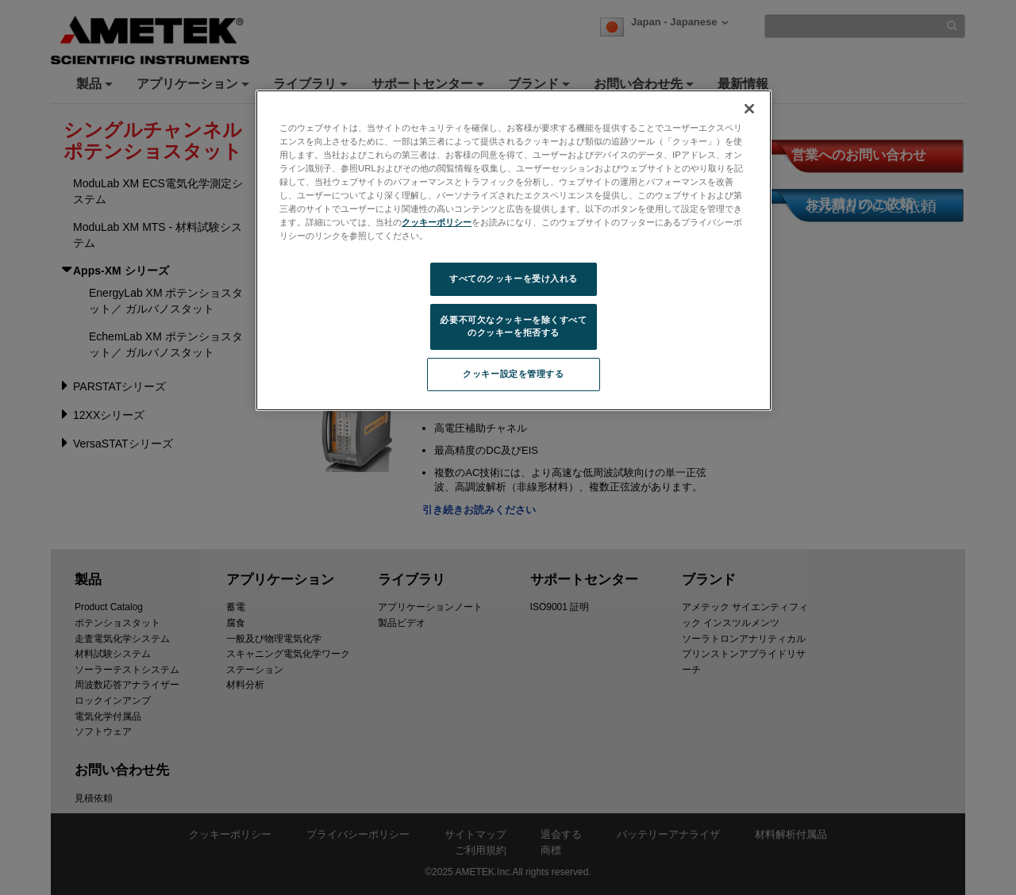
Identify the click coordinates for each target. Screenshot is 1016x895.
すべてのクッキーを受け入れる (513, 278)
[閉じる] (749, 108)
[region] (514, 250)
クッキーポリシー (436, 222)
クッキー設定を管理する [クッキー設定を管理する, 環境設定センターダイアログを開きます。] (513, 373)
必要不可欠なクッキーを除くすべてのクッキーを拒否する (513, 326)
